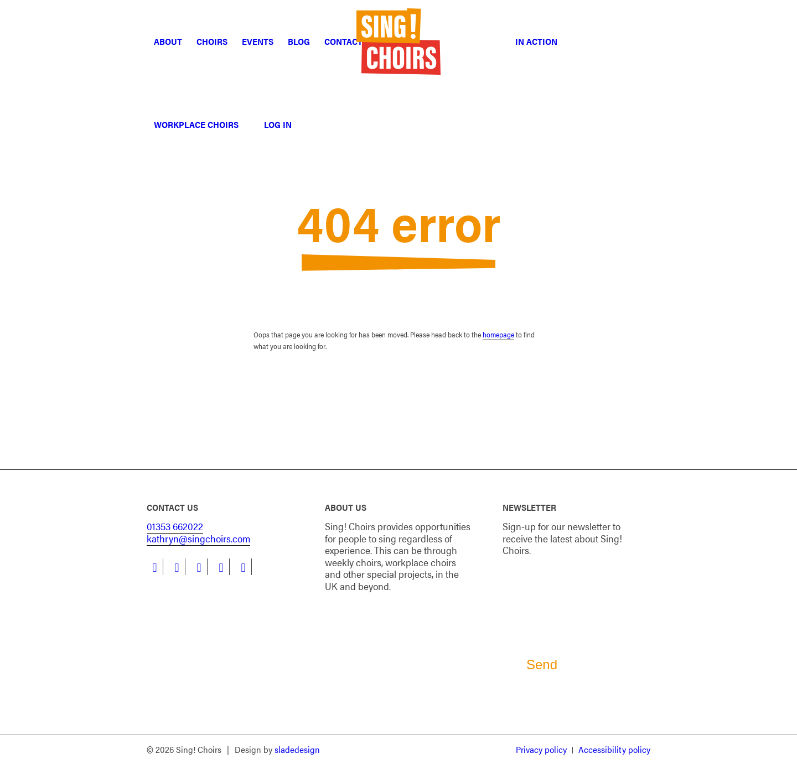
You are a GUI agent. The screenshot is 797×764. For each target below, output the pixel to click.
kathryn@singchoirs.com (198, 538)
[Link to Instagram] (199, 566)
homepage (498, 334)
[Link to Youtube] (221, 566)
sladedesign (297, 749)
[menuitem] (168, 41)
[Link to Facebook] (155, 566)
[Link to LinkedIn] (177, 566)
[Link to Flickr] (243, 566)
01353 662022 (175, 526)
